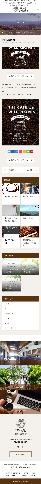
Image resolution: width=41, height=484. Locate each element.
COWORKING (23, 43)
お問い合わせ (20, 454)
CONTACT (33, 476)
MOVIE (6, 323)
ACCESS (24, 476)
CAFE (16, 43)
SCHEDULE (15, 476)
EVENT (7, 318)
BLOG (12, 43)
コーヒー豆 (31, 43)
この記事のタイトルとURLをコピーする (20, 76)
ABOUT (8, 473)
